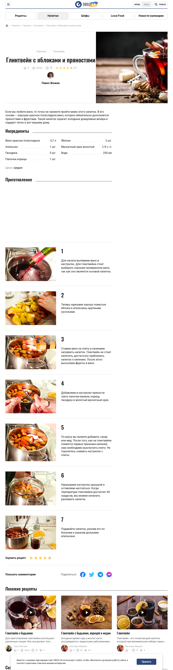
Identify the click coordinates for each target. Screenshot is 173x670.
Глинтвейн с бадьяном (19, 633)
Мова (137, 4)
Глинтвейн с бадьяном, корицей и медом (86, 633)
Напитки (53, 15)
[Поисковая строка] (160, 4)
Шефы (85, 15)
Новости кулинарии (151, 15)
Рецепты (21, 15)
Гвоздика (11, 153)
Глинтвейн (38, 25)
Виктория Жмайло (78, 646)
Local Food (117, 15)
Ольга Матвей (20, 646)
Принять (146, 661)
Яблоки (65, 140)
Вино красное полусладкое (22, 140)
